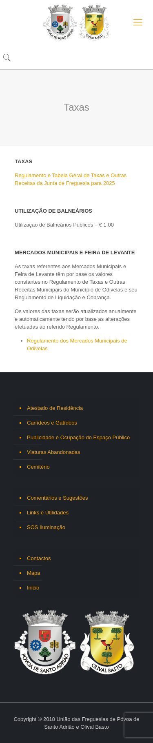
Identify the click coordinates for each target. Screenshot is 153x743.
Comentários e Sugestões (57, 498)
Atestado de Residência (55, 408)
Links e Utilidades (48, 512)
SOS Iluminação (46, 527)
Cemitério (38, 467)
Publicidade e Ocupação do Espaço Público (78, 437)
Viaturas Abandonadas (53, 452)
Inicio (33, 588)
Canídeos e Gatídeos (52, 423)
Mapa (33, 573)
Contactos (39, 558)
